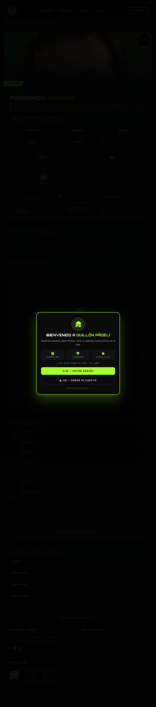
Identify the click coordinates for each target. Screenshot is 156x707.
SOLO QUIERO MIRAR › (78, 388)
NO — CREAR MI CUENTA (78, 380)
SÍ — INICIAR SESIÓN (78, 371)
